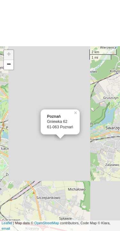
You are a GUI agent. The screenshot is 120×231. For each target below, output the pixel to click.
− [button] (9, 65)
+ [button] (9, 55)
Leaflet (7, 223)
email (6, 228)
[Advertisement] (60, 23)
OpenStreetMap (46, 223)
